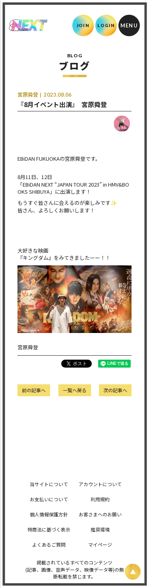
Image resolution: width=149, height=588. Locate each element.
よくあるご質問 (49, 544)
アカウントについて (100, 484)
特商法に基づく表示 (48, 529)
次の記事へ (115, 390)
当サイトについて (49, 484)
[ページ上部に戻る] (133, 572)
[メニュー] (129, 25)
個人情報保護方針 (49, 514)
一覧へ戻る (75, 390)
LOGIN (106, 25)
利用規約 (100, 499)
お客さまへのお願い (100, 514)
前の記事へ (34, 390)
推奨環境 (100, 529)
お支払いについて (49, 499)
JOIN (83, 25)
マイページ (100, 544)
